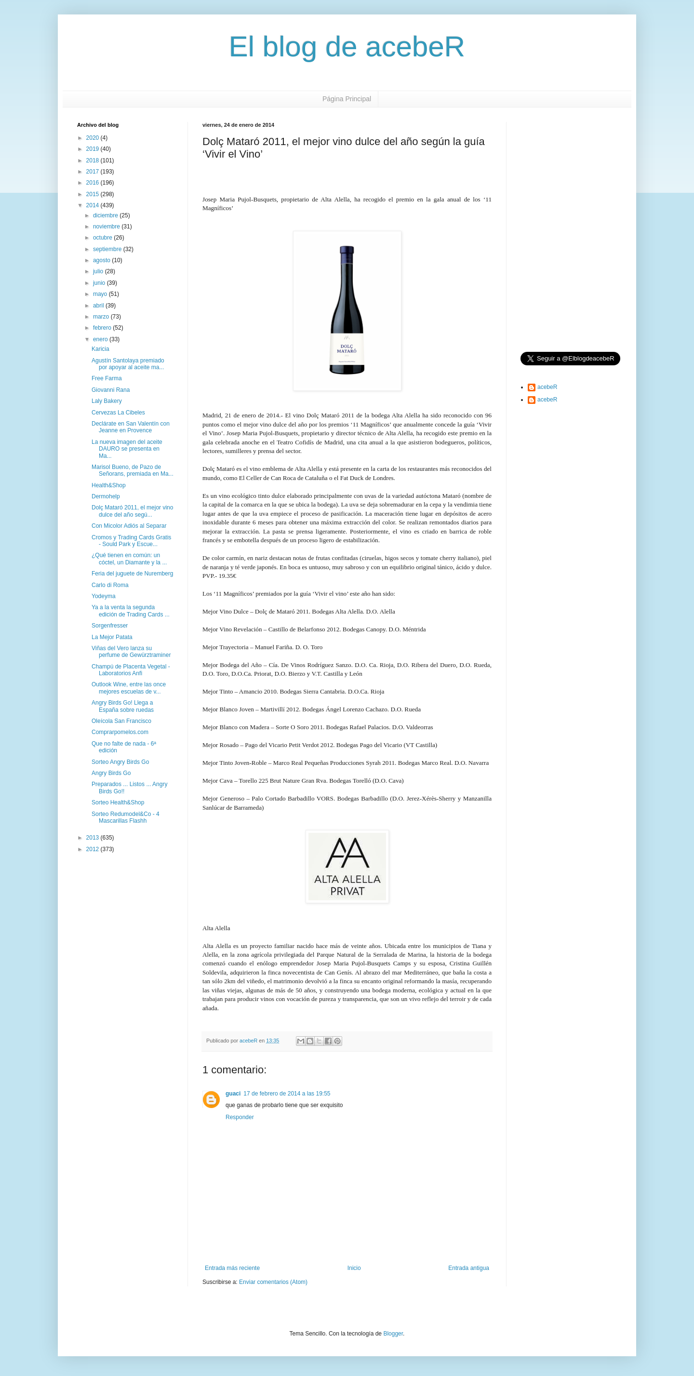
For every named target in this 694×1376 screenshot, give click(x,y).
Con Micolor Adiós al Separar (129, 525)
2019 (93, 149)
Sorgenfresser (110, 625)
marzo (102, 316)
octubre (103, 237)
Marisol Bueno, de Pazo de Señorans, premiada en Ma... (133, 470)
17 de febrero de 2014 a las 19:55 (286, 1093)
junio (100, 283)
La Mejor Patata (112, 637)
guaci (233, 1093)
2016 (93, 182)
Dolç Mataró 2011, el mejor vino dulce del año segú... (132, 511)
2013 (93, 837)
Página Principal (346, 99)
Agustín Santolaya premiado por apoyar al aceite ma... (128, 364)
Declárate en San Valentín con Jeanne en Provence (131, 427)
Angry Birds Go (111, 773)
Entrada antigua (468, 1268)
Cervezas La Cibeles (118, 412)
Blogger (393, 1333)
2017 (93, 171)
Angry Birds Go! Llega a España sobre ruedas (123, 706)
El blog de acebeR (347, 46)
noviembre (107, 226)
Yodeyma (104, 596)
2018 (93, 160)
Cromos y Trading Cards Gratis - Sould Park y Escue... (131, 541)
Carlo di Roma (110, 585)
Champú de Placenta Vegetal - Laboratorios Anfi (131, 670)
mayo (101, 294)
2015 (93, 194)
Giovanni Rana (111, 390)
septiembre (108, 249)
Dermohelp (106, 496)
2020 (93, 137)
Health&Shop (109, 485)
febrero (103, 327)
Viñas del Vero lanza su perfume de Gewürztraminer (131, 651)
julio (99, 271)
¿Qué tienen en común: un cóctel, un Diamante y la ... (129, 558)
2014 (93, 205)
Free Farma (107, 378)
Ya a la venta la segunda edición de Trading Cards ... (131, 610)
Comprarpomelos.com (120, 732)
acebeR (547, 387)
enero (101, 339)
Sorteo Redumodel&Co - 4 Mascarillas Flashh (126, 817)
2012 (93, 849)
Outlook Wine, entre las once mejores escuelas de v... (129, 688)
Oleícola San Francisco (121, 721)
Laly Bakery (107, 401)
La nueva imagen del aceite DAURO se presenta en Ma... (127, 449)
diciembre (106, 215)
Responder (240, 1117)
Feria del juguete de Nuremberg (132, 573)
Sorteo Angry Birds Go (120, 762)
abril (99, 305)
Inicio (354, 1268)
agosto (102, 260)
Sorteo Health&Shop (118, 802)
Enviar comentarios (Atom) (273, 1282)
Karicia (100, 349)
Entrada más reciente (232, 1268)
